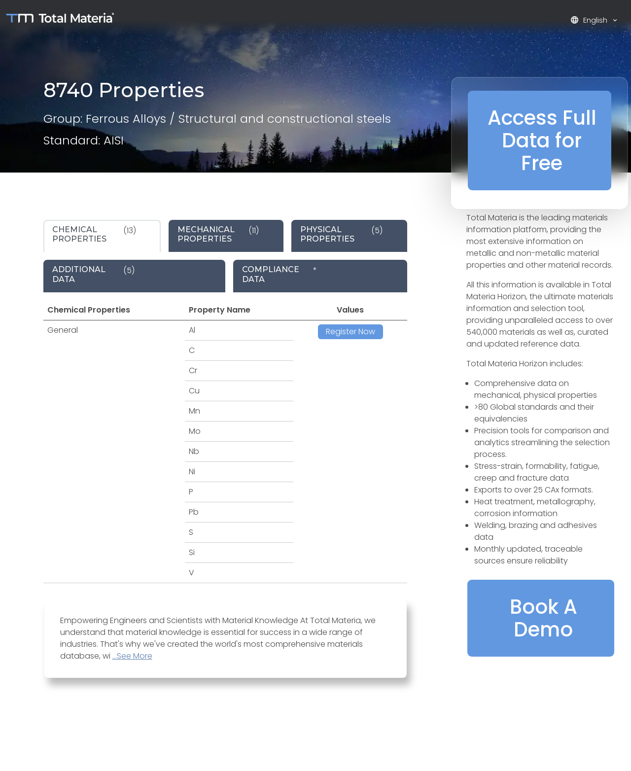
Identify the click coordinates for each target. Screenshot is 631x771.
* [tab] (279, 274)
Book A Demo (543, 618)
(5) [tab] (341, 234)
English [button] (589, 20)
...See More (132, 656)
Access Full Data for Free (542, 140)
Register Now (350, 331)
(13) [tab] (94, 234)
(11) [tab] (218, 234)
